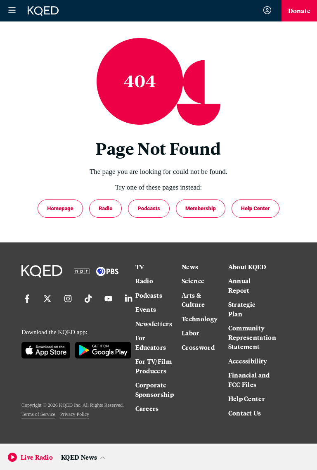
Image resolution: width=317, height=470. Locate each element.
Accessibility (247, 361)
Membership (200, 208)
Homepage (60, 208)
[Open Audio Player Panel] (84, 457)
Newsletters (153, 323)
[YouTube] (107, 304)
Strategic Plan (241, 309)
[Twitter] (46, 304)
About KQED (247, 266)
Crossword (198, 347)
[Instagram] (66, 304)
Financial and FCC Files (249, 379)
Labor (191, 332)
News (190, 266)
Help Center (255, 208)
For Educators (150, 342)
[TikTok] (86, 304)
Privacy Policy (74, 414)
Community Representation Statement (249, 337)
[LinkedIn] (127, 304)
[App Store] (45, 351)
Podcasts (148, 208)
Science (193, 280)
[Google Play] (103, 351)
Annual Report (239, 285)
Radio (106, 208)
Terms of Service (38, 414)
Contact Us (244, 413)
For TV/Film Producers (153, 366)
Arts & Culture (193, 300)
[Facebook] (25, 304)
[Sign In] (267, 11)
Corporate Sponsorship (154, 389)
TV (139, 266)
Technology (200, 318)
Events (145, 309)
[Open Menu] (12, 10)
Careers (147, 408)
